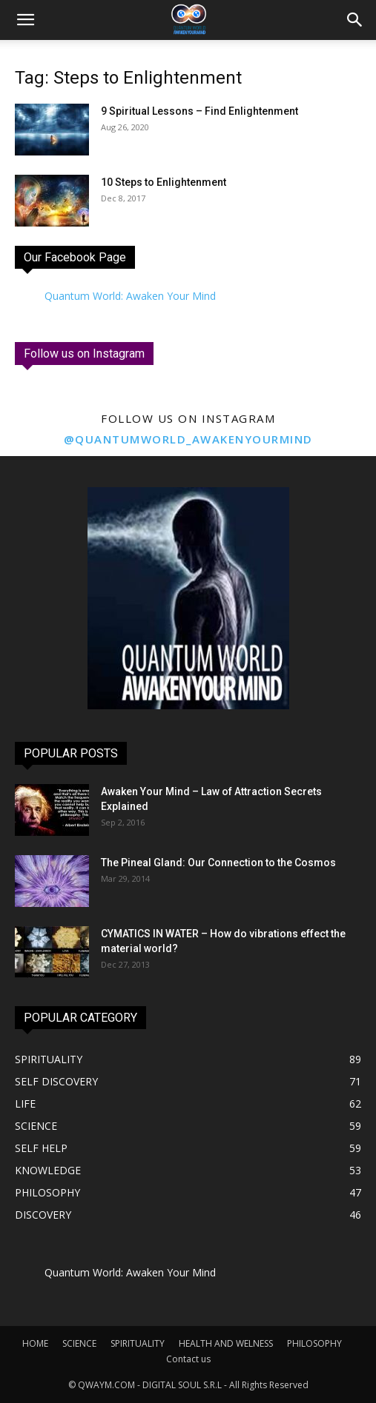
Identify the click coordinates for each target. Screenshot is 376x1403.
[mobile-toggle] (25, 20)
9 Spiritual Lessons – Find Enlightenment (199, 111)
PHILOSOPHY (314, 1343)
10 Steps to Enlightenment (163, 182)
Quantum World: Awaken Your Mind (130, 296)
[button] (355, 20)
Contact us (188, 1359)
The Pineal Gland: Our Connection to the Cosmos (218, 862)
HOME (35, 1343)
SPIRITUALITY (138, 1343)
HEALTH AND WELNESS (226, 1343)
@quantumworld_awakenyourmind (188, 439)
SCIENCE (79, 1343)
